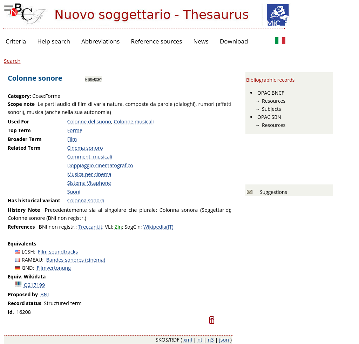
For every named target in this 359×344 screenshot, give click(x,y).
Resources (273, 100)
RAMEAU (32, 259)
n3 (211, 339)
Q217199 (34, 285)
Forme (74, 130)
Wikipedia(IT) (158, 226)
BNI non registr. (57, 226)
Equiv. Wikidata (27, 276)
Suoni (73, 191)
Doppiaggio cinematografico (100, 165)
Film (72, 139)
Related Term (24, 147)
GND (27, 267)
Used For (18, 121)
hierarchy (93, 79)
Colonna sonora (85, 200)
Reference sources (156, 41)
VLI (108, 226)
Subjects (271, 109)
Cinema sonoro (85, 147)
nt (199, 339)
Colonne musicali (134, 121)
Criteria (16, 41)
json (224, 339)
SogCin (132, 226)
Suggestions (272, 192)
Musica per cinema (89, 174)
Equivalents (22, 243)
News (201, 41)
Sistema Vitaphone (89, 183)
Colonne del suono (89, 121)
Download (234, 41)
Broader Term (25, 139)
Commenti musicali (89, 156)
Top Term (19, 130)
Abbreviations (100, 41)
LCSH (28, 251)
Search (12, 60)
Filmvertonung (54, 267)
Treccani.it (90, 226)
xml (187, 339)
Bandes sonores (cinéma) (75, 259)
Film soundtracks (58, 251)
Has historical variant (34, 200)
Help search (53, 41)
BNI (44, 294)
